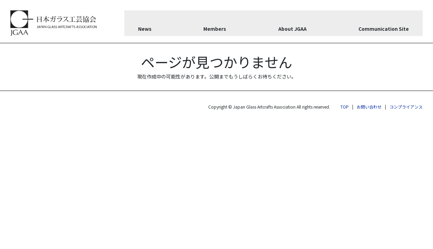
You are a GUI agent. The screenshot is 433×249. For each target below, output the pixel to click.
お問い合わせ (369, 107)
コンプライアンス (406, 107)
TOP (344, 107)
